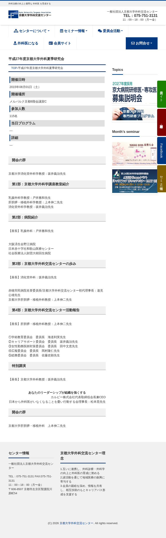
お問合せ (140, 43)
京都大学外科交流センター (76, 523)
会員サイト (60, 43)
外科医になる (26, 43)
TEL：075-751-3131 (140, 15)
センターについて (30, 31)
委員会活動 (109, 31)
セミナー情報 (72, 31)
